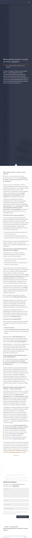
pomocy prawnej (11, 452)
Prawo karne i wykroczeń (21, 64)
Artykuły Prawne (10, 64)
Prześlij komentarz (18, 517)
